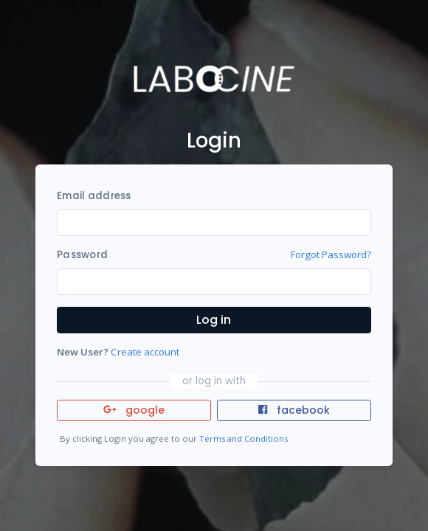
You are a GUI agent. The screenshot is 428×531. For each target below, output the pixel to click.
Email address (94, 196)
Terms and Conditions (243, 438)
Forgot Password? (331, 254)
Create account (145, 351)
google (134, 410)
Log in (213, 319)
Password (82, 255)
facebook (293, 410)
